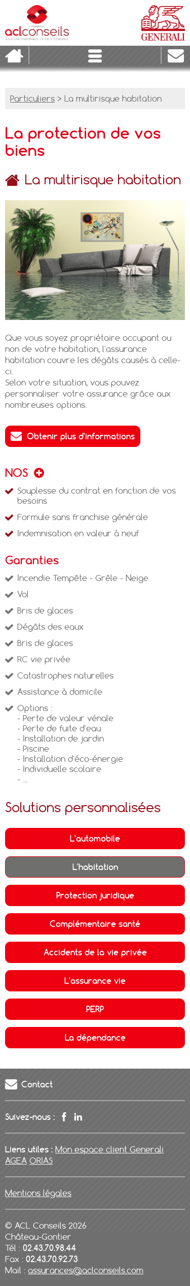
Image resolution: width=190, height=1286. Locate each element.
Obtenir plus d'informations (81, 436)
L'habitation (95, 867)
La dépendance (95, 1038)
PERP (95, 1009)
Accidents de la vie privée (95, 952)
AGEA (16, 1160)
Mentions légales (38, 1193)
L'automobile (95, 838)
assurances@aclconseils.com (85, 1270)
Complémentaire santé (95, 924)
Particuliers (32, 98)
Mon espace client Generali (109, 1149)
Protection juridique (95, 895)
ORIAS (41, 1160)
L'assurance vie (95, 981)
